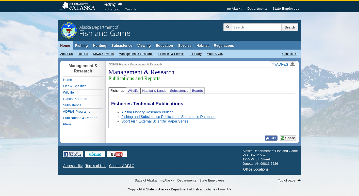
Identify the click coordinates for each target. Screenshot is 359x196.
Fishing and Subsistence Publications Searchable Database (168, 117)
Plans (67, 124)
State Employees (286, 8)
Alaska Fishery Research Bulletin (147, 112)
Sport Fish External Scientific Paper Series (154, 121)
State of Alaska (80, 6)
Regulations (224, 45)
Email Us (224, 189)
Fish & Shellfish (74, 86)
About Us (66, 54)
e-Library (196, 54)
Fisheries (117, 91)
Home (65, 45)
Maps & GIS (215, 54)
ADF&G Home (117, 64)
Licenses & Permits (171, 54)
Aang (110, 4)
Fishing (81, 45)
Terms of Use (95, 166)
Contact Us (289, 54)
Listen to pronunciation (120, 4)
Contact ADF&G (122, 166)
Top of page (286, 180)
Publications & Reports (80, 118)
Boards (197, 91)
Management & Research (136, 54)
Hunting (99, 45)
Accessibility (73, 166)
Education (164, 45)
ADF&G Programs (76, 111)
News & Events (103, 54)
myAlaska (234, 8)
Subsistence (121, 45)
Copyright (135, 189)
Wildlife (133, 91)
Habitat (202, 45)
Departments (257, 8)
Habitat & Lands (154, 91)
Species (184, 45)
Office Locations (256, 169)
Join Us (83, 54)
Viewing (144, 45)
